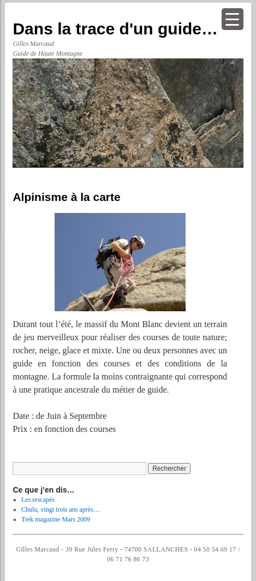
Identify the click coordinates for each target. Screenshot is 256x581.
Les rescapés (38, 499)
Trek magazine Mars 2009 (55, 519)
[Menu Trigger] (232, 19)
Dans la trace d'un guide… (115, 29)
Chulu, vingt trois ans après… (60, 509)
